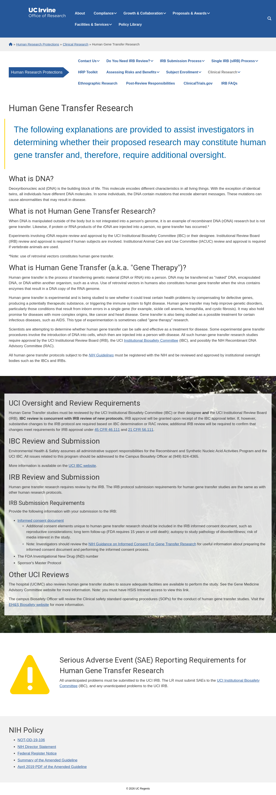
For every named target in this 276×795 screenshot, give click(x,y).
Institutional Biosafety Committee (151, 340)
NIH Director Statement (37, 747)
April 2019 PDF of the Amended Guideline (52, 767)
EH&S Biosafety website (29, 605)
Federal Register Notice (37, 753)
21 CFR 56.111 (140, 430)
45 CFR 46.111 (107, 430)
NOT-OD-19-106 (31, 740)
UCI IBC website (82, 466)
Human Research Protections (36, 72)
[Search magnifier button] (269, 18)
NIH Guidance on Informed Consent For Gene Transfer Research (142, 544)
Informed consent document (41, 521)
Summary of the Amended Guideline (47, 760)
